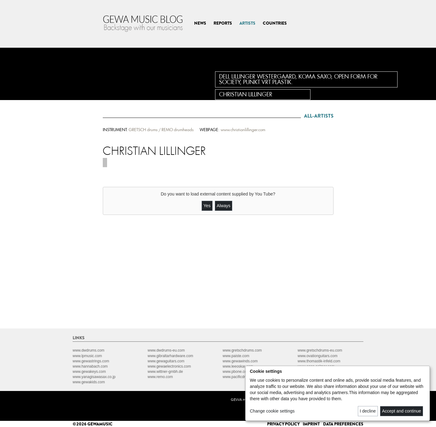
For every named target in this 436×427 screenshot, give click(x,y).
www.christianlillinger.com (243, 129)
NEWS (200, 23)
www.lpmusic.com (87, 356)
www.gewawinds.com (240, 361)
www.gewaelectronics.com (169, 366)
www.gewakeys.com (89, 371)
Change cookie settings (272, 411)
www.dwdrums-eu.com (166, 350)
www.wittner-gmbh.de (165, 371)
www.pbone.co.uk (237, 371)
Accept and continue (401, 411)
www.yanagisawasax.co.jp (94, 377)
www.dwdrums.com (88, 350)
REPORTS (223, 23)
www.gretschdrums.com (242, 350)
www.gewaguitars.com (166, 361)
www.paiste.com (236, 356)
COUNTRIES (275, 23)
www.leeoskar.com (238, 366)
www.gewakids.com (89, 382)
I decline (368, 411)
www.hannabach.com (90, 366)
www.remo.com (160, 377)
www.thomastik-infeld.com (319, 361)
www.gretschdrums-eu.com (320, 350)
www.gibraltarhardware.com (170, 356)
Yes (206, 205)
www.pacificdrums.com (241, 377)
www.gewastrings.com (91, 361)
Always (223, 205)
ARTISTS (247, 23)
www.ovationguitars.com (317, 356)
